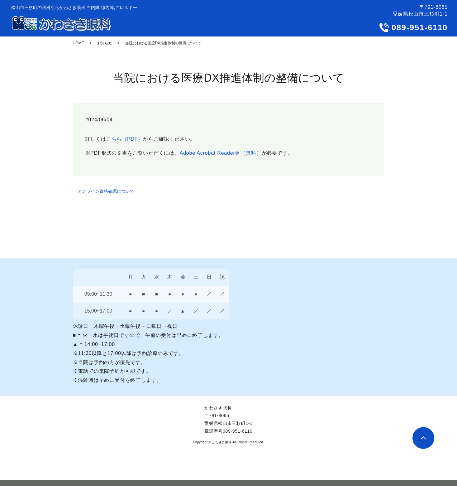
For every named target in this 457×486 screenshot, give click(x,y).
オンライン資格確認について (106, 191)
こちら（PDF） (124, 139)
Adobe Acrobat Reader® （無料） (221, 153)
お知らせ (104, 43)
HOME (78, 43)
